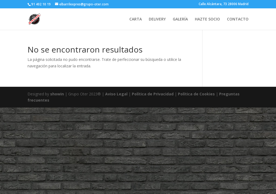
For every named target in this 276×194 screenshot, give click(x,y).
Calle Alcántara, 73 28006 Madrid (224, 4)
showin (57, 93)
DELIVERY (157, 19)
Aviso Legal (116, 93)
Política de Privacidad (153, 93)
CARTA (135, 19)
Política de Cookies (197, 93)
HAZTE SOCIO (207, 19)
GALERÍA (180, 19)
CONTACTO (238, 19)
